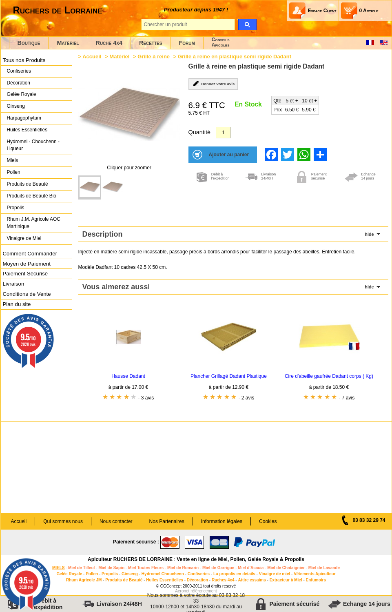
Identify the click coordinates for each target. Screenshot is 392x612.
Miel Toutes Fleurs (146, 567)
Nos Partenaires (166, 521)
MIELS (58, 567)
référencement (203, 591)
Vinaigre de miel (274, 574)
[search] (247, 24)
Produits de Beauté (27, 184)
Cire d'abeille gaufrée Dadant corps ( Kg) (329, 376)
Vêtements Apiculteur (314, 574)
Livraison (13, 284)
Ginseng (16, 106)
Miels (12, 160)
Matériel (68, 43)
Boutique (29, 43)
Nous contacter (116, 521)
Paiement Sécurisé (25, 274)
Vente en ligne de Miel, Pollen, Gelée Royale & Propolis (240, 559)
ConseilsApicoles (221, 42)
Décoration (18, 83)
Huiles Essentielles (27, 130)
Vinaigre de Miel (24, 238)
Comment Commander (30, 254)
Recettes (150, 43)
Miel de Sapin (111, 567)
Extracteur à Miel (286, 580)
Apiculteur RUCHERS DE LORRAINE (130, 559)
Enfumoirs (316, 580)
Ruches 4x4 (223, 580)
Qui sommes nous (63, 521)
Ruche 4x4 (108, 43)
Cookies (268, 521)
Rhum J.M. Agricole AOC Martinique (33, 222)
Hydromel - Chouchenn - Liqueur (33, 145)
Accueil (91, 56)
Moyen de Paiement (27, 264)
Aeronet (182, 591)
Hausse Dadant (128, 376)
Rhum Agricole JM (84, 580)
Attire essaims (252, 580)
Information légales (221, 521)
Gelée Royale (21, 94)
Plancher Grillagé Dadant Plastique (228, 376)
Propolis (15, 208)
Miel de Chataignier (286, 567)
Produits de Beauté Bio (31, 196)
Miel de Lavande (324, 567)
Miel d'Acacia (251, 567)
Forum (187, 43)
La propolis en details (234, 574)
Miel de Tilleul (81, 567)
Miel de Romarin (183, 567)
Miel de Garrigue (218, 567)
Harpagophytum (24, 118)
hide (369, 234)
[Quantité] (223, 132)
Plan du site (17, 304)
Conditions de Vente (27, 294)
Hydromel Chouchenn (163, 574)
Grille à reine (153, 56)
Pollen (13, 172)
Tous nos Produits (24, 60)
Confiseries (19, 71)
